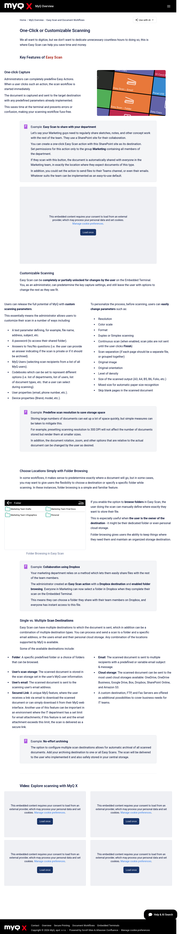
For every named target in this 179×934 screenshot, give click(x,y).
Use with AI (144, 20)
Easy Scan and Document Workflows (65, 20)
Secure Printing (62, 925)
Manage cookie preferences (87, 223)
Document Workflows (83, 925)
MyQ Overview (44, 6)
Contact (35, 925)
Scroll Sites (88, 930)
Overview (46, 925)
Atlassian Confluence (107, 930)
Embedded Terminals (108, 925)
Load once (88, 232)
